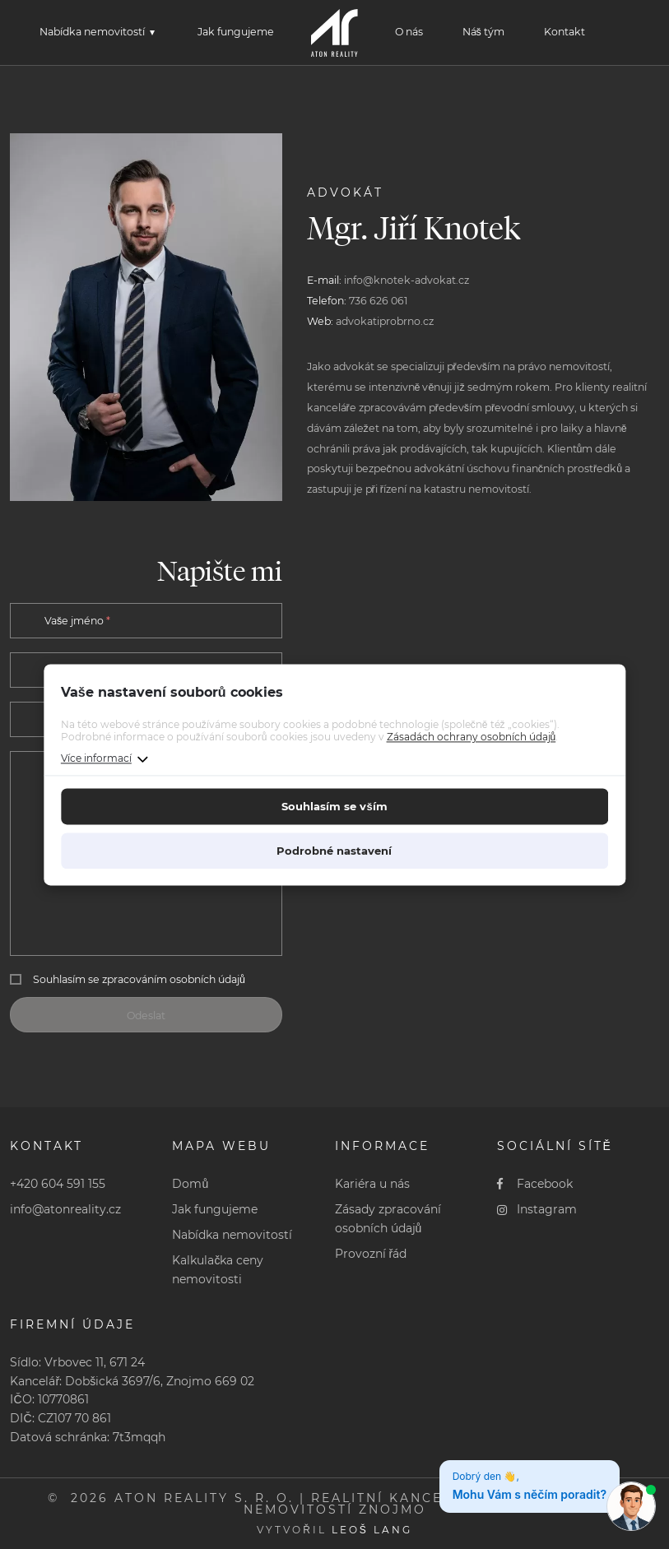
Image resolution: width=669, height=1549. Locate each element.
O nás (409, 32)
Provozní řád (371, 1253)
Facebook (535, 1183)
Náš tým (483, 32)
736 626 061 (378, 300)
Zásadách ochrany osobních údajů (471, 737)
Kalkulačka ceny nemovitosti (217, 1270)
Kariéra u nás (372, 1183)
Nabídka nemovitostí (92, 32)
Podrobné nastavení (334, 850)
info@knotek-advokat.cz (406, 280)
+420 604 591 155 (57, 1183)
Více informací (96, 758)
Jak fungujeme (235, 32)
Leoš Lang (372, 1529)
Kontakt (564, 32)
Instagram (537, 1209)
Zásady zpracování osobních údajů (388, 1219)
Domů (190, 1183)
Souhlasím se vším (334, 806)
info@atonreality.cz (65, 1209)
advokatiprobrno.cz (385, 321)
